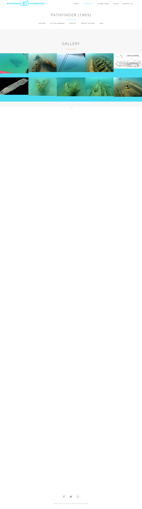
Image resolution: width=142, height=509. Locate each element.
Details (73, 23)
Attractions (103, 4)
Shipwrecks (88, 4)
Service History (88, 23)
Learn (115, 4)
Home (76, 4)
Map (101, 23)
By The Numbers (57, 23)
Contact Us (128, 4)
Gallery (42, 23)
